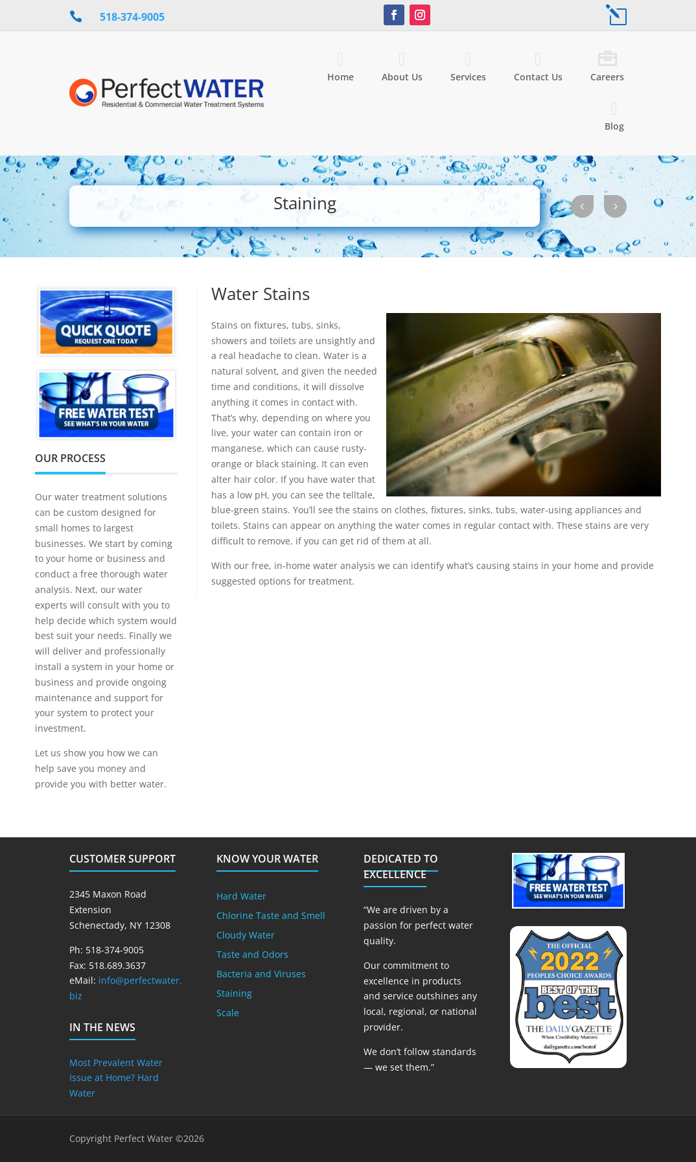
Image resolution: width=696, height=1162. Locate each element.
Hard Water (241, 897)
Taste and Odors (252, 955)
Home (340, 77)
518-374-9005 (132, 17)
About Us (402, 77)
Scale (227, 1013)
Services (468, 77)
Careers (607, 77)
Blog (614, 126)
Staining (234, 994)
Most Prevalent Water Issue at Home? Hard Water (116, 1078)
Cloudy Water (245, 936)
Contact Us (538, 77)
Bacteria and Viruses (261, 975)
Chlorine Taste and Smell (270, 916)
